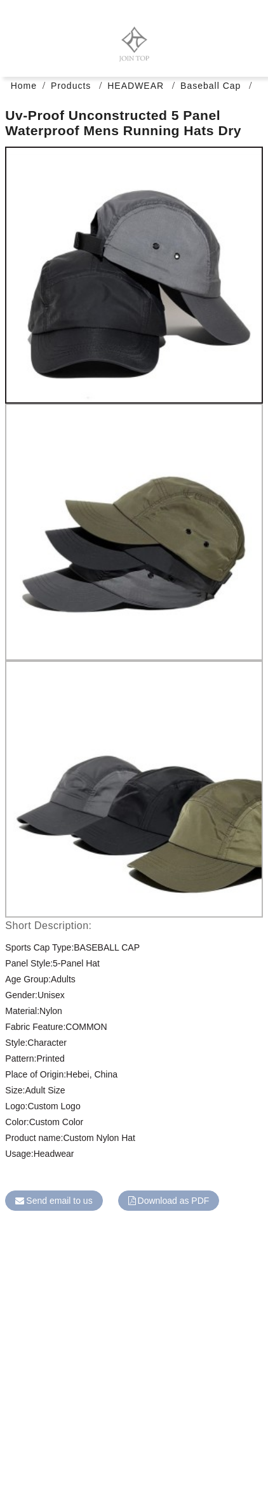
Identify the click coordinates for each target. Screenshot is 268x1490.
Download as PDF (174, 1201)
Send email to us (59, 1201)
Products (71, 86)
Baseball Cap (210, 86)
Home (24, 86)
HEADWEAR (135, 86)
